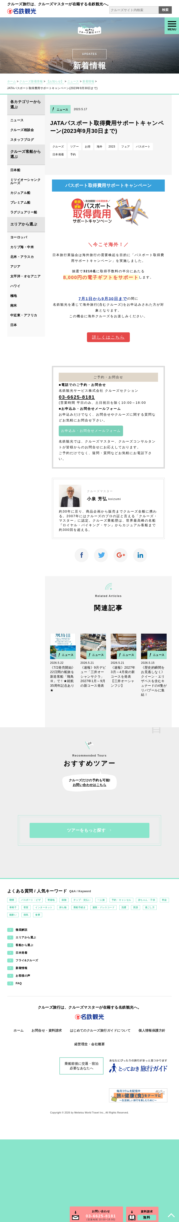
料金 (164, 900)
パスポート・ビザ (31, 900)
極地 (13, 296)
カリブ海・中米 (22, 247)
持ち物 (62, 907)
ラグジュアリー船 (23, 212)
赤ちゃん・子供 (146, 900)
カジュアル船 (20, 193)
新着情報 (88, 81)
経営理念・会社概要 (89, 1044)
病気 (26, 915)
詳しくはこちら (108, 337)
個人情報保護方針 (151, 1030)
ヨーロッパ (18, 237)
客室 (26, 907)
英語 (135, 907)
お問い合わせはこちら (90, 785)
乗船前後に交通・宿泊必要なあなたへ (81, 1066)
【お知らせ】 (55, 81)
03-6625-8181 (77, 397)
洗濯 (123, 907)
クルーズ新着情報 (31, 81)
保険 (64, 900)
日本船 (15, 170)
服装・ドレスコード (103, 907)
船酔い (13, 915)
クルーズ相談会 (22, 130)
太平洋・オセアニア (25, 276)
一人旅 (101, 900)
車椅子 (13, 907)
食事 (37, 915)
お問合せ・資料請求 (46, 1030)
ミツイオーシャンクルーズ (25, 181)
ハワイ (15, 286)
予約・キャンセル (121, 900)
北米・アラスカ (22, 257)
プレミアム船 (20, 202)
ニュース (73, 81)
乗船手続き (79, 907)
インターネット (43, 907)
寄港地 (51, 900)
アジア (15, 266)
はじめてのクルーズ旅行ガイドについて (100, 1030)
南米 (13, 305)
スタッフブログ (22, 139)
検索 (165, 10)
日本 (13, 325)
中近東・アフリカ (23, 315)
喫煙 (11, 900)
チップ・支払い (81, 900)
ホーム (11, 81)
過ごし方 (150, 907)
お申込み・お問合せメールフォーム (91, 431)
